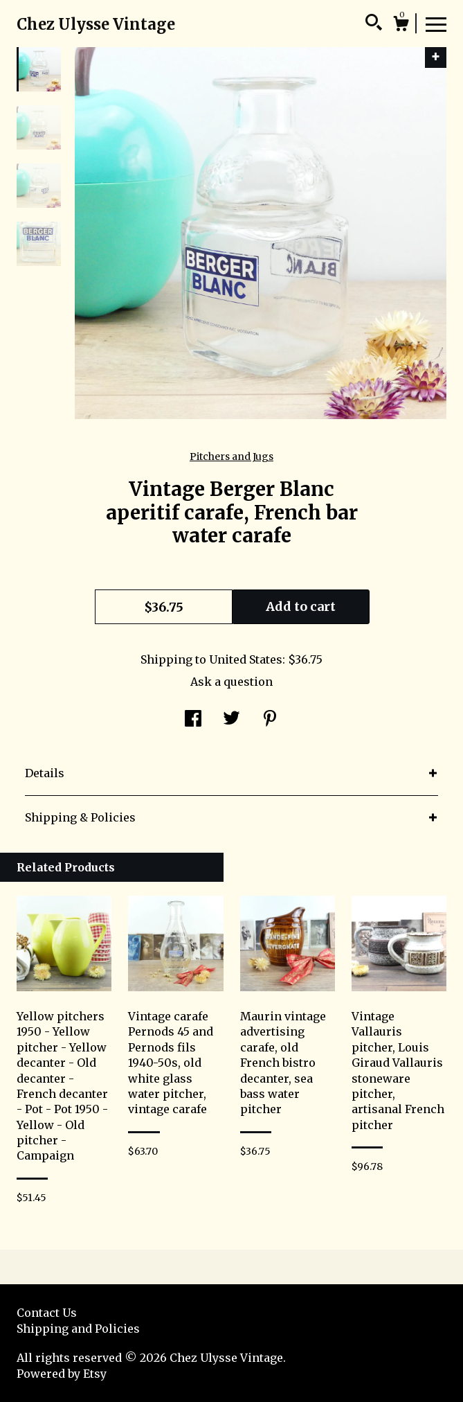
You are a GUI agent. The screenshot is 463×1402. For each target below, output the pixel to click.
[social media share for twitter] (231, 720)
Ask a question (231, 682)
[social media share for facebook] (193, 720)
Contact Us (47, 1313)
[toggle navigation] (436, 23)
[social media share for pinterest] (270, 720)
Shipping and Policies (78, 1329)
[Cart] (400, 25)
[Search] (373, 24)
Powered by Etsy (62, 1374)
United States (245, 659)
